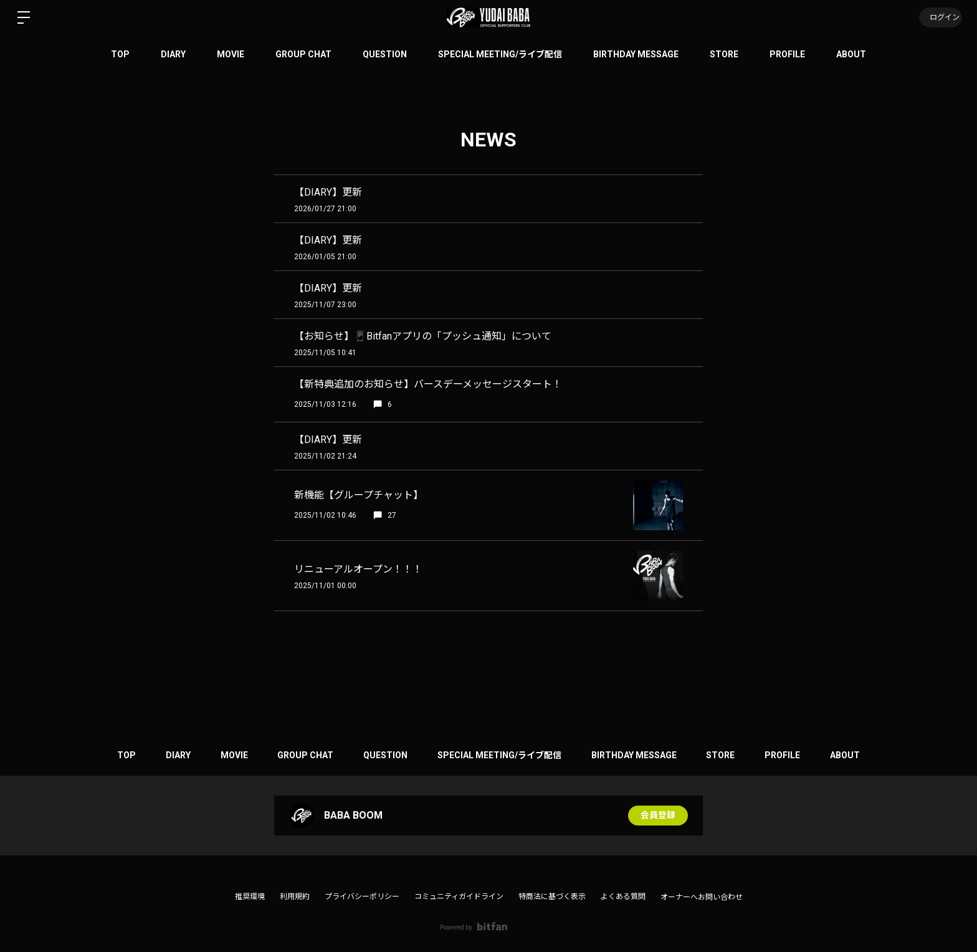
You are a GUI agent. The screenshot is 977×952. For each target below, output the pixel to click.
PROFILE (787, 54)
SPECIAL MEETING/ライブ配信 (500, 54)
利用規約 (295, 896)
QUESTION (385, 54)
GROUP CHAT (303, 54)
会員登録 (658, 816)
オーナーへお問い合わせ (701, 897)
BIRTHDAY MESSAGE (636, 54)
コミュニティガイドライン (458, 896)
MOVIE (230, 54)
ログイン (940, 17)
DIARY (173, 54)
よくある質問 (623, 896)
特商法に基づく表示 (552, 896)
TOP (120, 54)
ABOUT (851, 54)
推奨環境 (250, 896)
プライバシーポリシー (362, 896)
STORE (724, 54)
